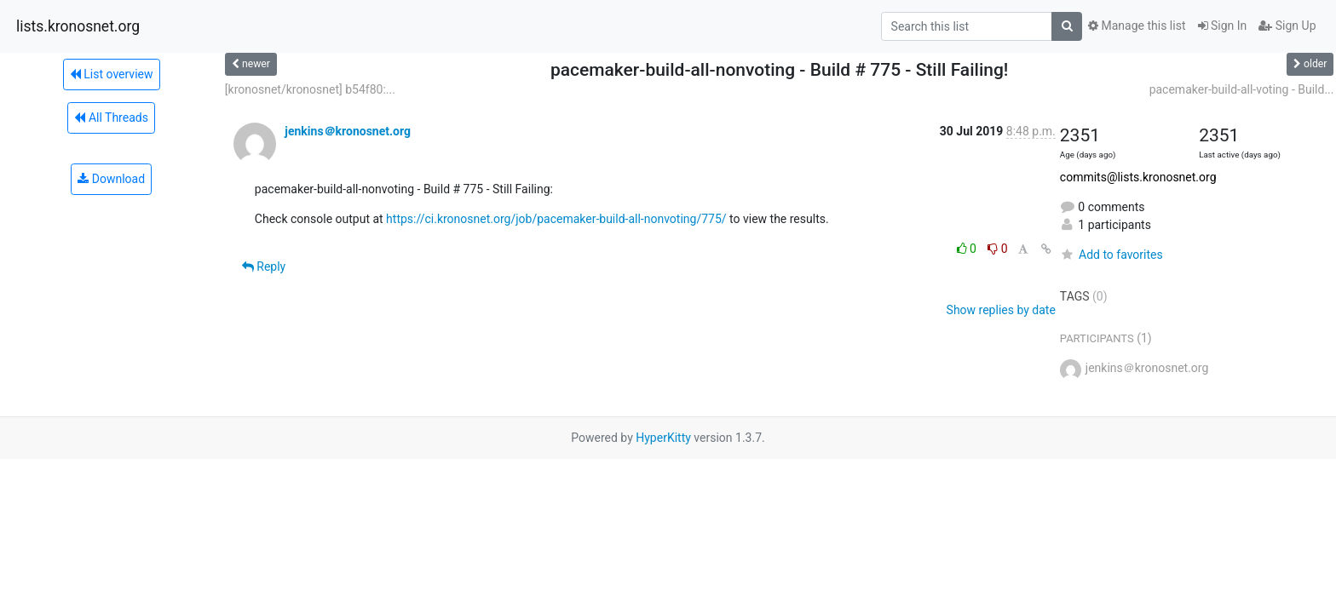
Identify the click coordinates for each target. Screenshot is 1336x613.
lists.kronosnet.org (78, 26)
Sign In (1222, 25)
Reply (263, 266)
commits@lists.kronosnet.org (1138, 177)
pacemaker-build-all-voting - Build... (1241, 89)
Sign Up (1287, 25)
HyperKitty (663, 437)
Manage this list (1136, 25)
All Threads (110, 117)
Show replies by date (1001, 310)
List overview (111, 74)
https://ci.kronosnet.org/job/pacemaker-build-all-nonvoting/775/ (556, 219)
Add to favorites (1111, 254)
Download (111, 179)
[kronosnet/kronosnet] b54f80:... (310, 89)
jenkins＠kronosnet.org (348, 131)
